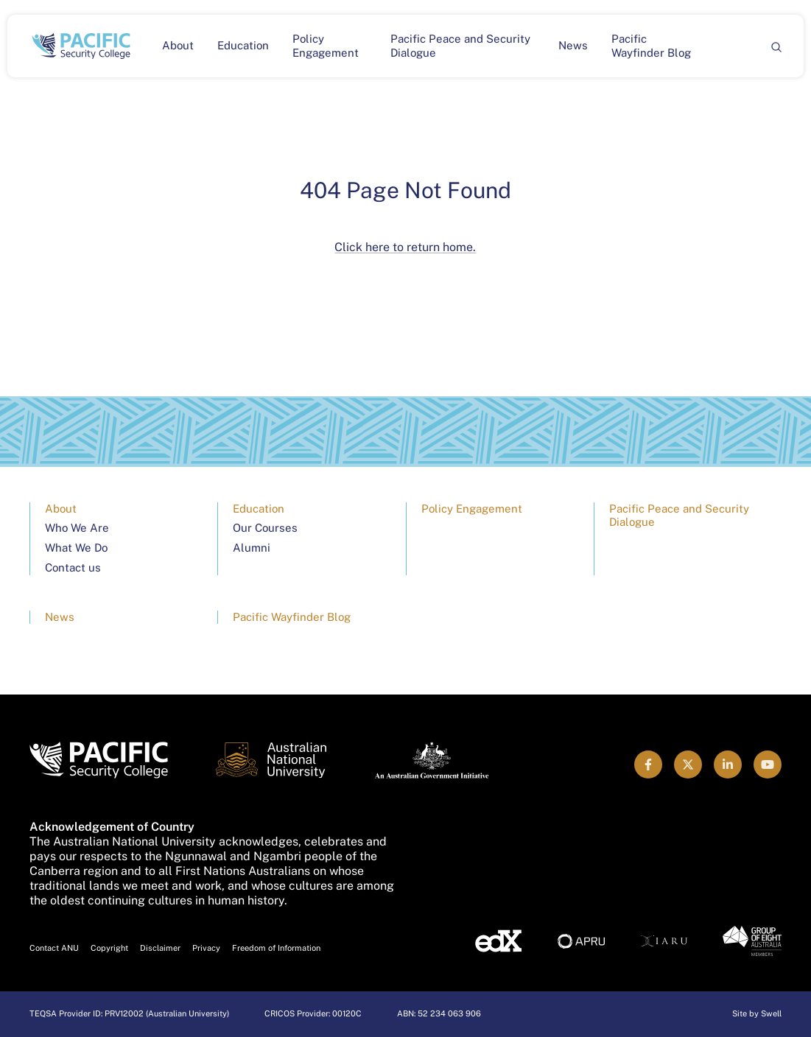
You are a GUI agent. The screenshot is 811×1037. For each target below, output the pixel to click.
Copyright (109, 947)
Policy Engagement (325, 45)
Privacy (206, 947)
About (178, 45)
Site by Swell (757, 1013)
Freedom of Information (276, 947)
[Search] (775, 46)
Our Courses (265, 527)
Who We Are (77, 527)
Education (243, 45)
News (573, 45)
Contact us (73, 567)
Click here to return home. (405, 247)
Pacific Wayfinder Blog (651, 45)
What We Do (76, 547)
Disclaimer (160, 947)
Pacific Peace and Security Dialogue (460, 45)
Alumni (251, 547)
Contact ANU (54, 947)
